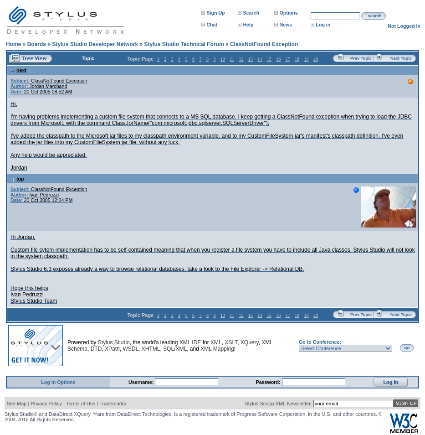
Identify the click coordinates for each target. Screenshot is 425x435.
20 (315, 59)
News (285, 24)
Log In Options (58, 382)
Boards (36, 44)
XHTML (151, 349)
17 (288, 59)
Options (288, 13)
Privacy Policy (46, 403)
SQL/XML (175, 349)
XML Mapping (217, 349)
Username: (141, 382)
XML (216, 342)
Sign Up (215, 13)
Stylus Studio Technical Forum (184, 44)
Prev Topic (361, 58)
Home (13, 44)
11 (232, 59)
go (407, 348)
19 (306, 59)
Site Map (16, 403)
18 (297, 59)
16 (278, 59)
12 (241, 59)
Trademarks (112, 403)
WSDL (130, 349)
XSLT (231, 342)
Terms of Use (81, 403)
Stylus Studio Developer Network (95, 44)
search (375, 16)
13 (250, 59)
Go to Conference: (320, 342)
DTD (96, 349)
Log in (323, 24)
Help (248, 24)
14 (259, 59)
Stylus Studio (114, 342)
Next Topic (401, 58)
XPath (112, 349)
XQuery (250, 342)
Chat (211, 24)
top (17, 178)
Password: (269, 382)
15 (269, 59)
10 (222, 59)
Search (251, 13)
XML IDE (190, 342)
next (18, 70)
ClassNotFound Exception (264, 44)
